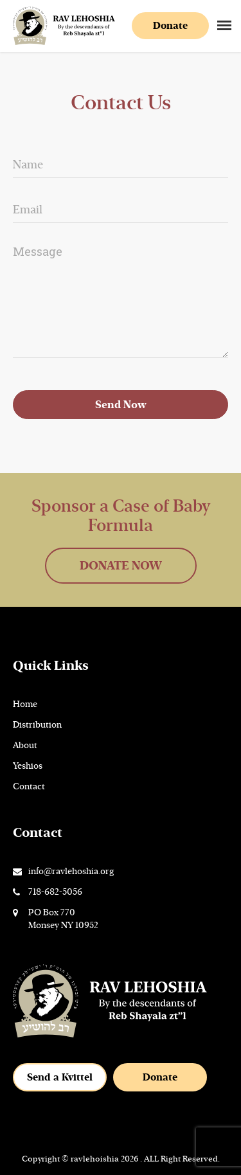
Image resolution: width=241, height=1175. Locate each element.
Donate (170, 25)
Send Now (121, 404)
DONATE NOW (121, 565)
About (25, 745)
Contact (29, 786)
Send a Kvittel (60, 1077)
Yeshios (27, 765)
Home (25, 704)
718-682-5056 (55, 891)
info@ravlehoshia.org (71, 871)
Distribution (37, 724)
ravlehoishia (95, 1159)
